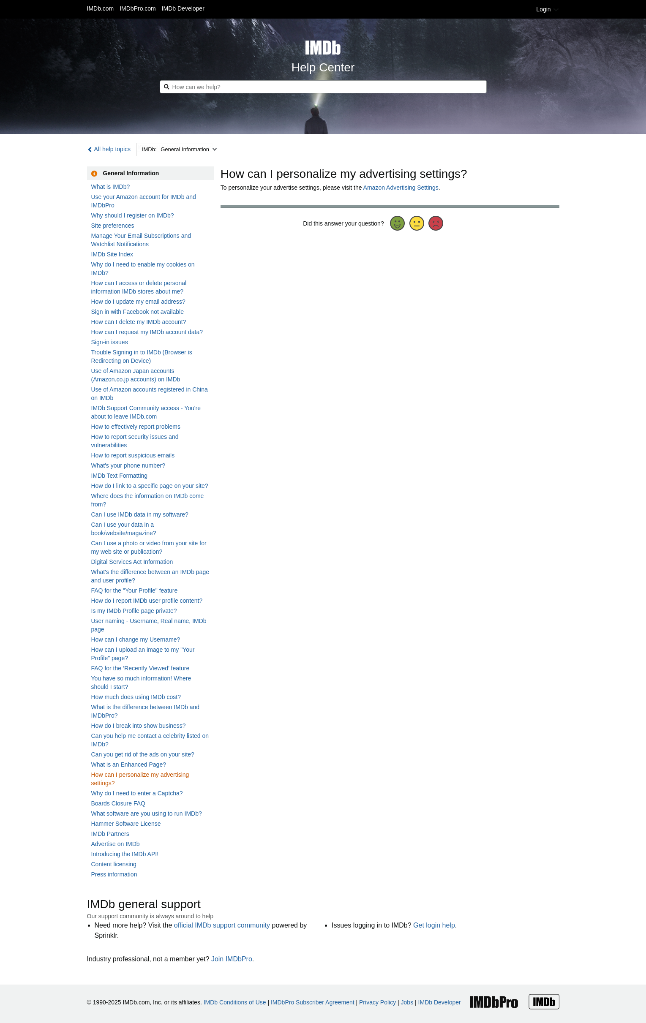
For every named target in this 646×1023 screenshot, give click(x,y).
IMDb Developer (183, 8)
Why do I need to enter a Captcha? (137, 793)
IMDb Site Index (112, 254)
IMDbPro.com (138, 8)
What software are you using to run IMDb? (146, 813)
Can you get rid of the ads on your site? (142, 754)
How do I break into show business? (138, 725)
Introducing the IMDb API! (125, 854)
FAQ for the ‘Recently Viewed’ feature (140, 668)
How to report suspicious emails (133, 455)
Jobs (407, 1002)
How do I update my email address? (138, 301)
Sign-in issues (109, 342)
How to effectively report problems (135, 426)
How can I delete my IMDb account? (138, 321)
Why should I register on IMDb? (132, 215)
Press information (114, 874)
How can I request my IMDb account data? (147, 332)
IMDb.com (100, 8)
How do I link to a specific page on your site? (149, 485)
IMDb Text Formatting (119, 475)
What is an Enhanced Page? (128, 764)
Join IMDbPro (231, 959)
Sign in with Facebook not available (137, 311)
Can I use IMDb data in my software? (139, 514)
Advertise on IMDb (115, 844)
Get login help (434, 925)
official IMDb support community (222, 925)
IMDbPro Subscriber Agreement (312, 1002)
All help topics (109, 149)
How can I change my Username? (135, 639)
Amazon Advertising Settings (401, 187)
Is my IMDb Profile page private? (134, 610)
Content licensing (113, 864)
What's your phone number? (128, 465)
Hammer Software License (126, 823)
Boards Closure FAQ (118, 803)
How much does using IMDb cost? (136, 697)
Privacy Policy (377, 1002)
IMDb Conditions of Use (235, 1002)
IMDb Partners (110, 833)
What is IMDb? (110, 186)
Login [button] (547, 9)
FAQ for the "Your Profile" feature (134, 590)
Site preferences (112, 225)
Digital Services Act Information (132, 561)
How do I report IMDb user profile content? (147, 600)
